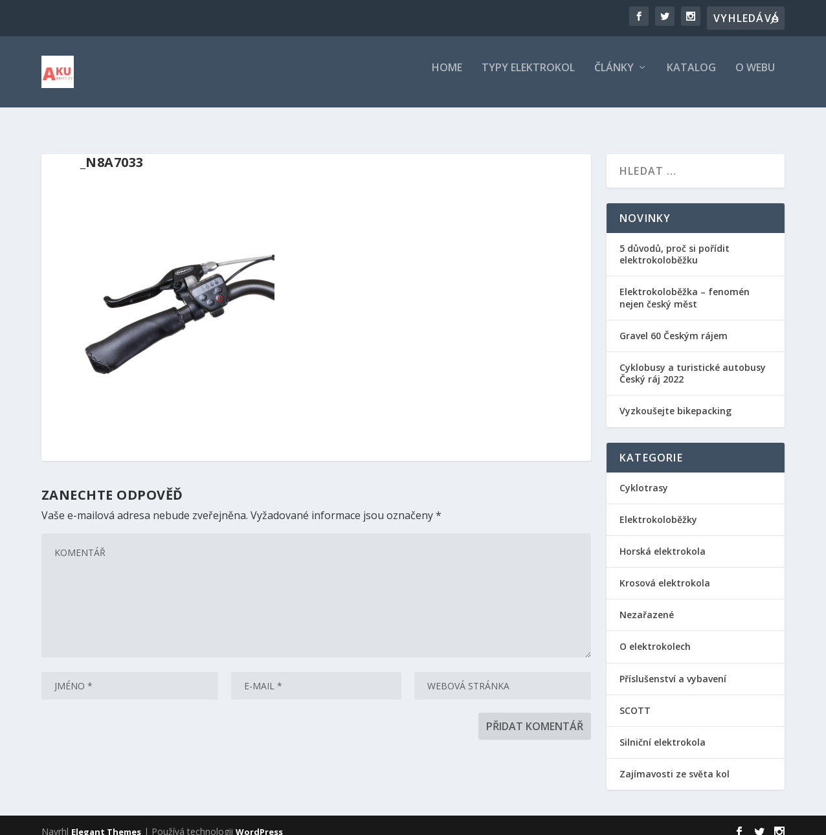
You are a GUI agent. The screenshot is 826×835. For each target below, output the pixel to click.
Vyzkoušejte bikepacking (677, 399)
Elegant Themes (106, 820)
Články (614, 77)
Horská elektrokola (663, 539)
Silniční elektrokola (663, 730)
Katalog (691, 77)
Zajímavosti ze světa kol (675, 762)
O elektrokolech (655, 635)
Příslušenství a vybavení (673, 667)
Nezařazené (647, 603)
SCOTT (635, 699)
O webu (755, 77)
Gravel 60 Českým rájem (674, 324)
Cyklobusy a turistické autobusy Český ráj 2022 (693, 361)
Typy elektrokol (528, 77)
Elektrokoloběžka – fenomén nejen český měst (685, 286)
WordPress (259, 820)
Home (447, 77)
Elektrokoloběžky (658, 508)
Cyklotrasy (644, 476)
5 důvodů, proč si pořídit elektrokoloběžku (675, 242)
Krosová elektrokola (665, 571)
